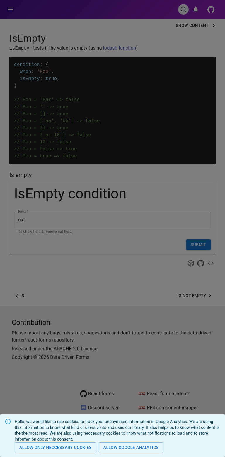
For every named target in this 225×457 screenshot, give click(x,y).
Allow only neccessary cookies (55, 448)
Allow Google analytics (131, 448)
